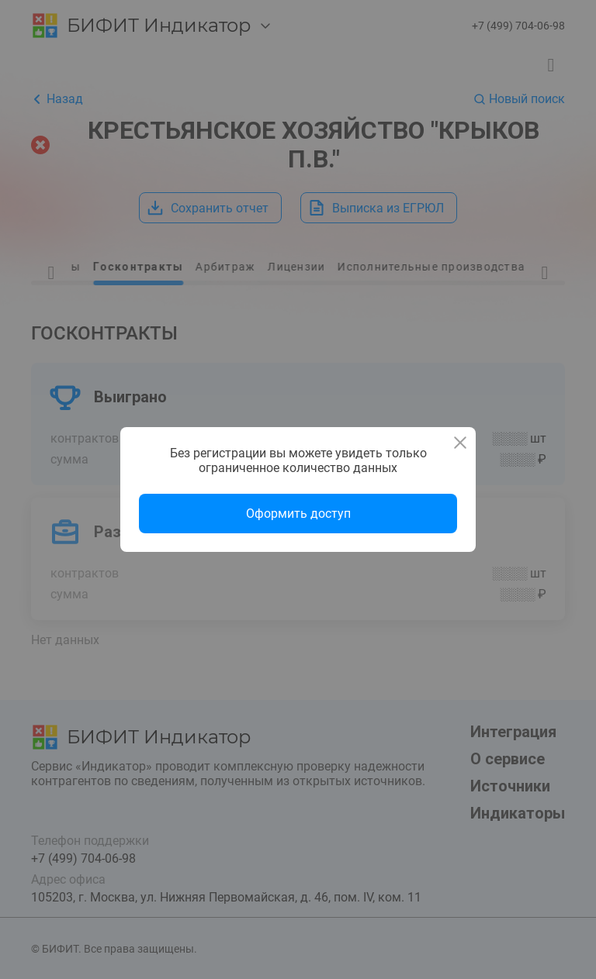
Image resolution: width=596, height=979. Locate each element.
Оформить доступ (298, 513)
